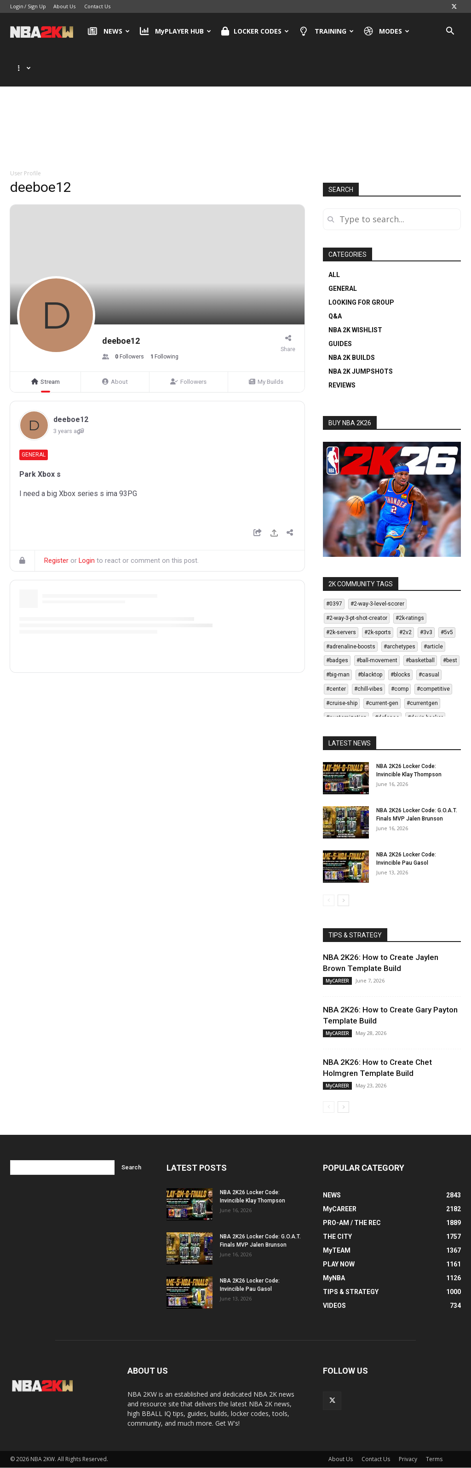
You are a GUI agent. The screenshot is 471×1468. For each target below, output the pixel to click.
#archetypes (399, 646)
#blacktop (370, 674)
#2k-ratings (410, 618)
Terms (434, 1459)
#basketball (420, 660)
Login (16, 6)
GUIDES (340, 343)
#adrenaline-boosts (350, 646)
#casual (429, 674)
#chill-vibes (368, 689)
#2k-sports (377, 632)
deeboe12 (70, 419)
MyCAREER (337, 980)
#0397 (334, 604)
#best (450, 660)
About (115, 381)
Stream (45, 381)
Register (56, 561)
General (34, 454)
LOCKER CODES (255, 31)
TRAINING (326, 31)
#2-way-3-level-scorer (377, 604)
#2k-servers (341, 632)
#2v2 (405, 632)
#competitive (433, 689)
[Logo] (46, 31)
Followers (188, 381)
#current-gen (382, 703)
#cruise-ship (341, 703)
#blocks (400, 674)
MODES (387, 31)
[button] (450, 32)
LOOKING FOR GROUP (361, 302)
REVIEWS (342, 385)
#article (433, 646)
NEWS (109, 31)
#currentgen (422, 703)
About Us (64, 6)
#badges (337, 660)
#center (336, 689)
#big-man (338, 674)
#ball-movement (376, 660)
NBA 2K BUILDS (351, 357)
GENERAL (342, 288)
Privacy (408, 1459)
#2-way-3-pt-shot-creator (356, 618)
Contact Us (97, 6)
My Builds (266, 381)
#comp (399, 689)
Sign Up (37, 6)
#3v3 (426, 632)
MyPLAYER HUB (176, 31)
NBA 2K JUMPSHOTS (360, 371)
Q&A (335, 316)
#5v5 (447, 632)
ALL (334, 274)
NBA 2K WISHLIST (355, 330)
